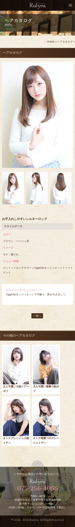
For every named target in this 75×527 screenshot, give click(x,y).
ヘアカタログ (65, 41)
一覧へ (37, 315)
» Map (49, 503)
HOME (51, 41)
